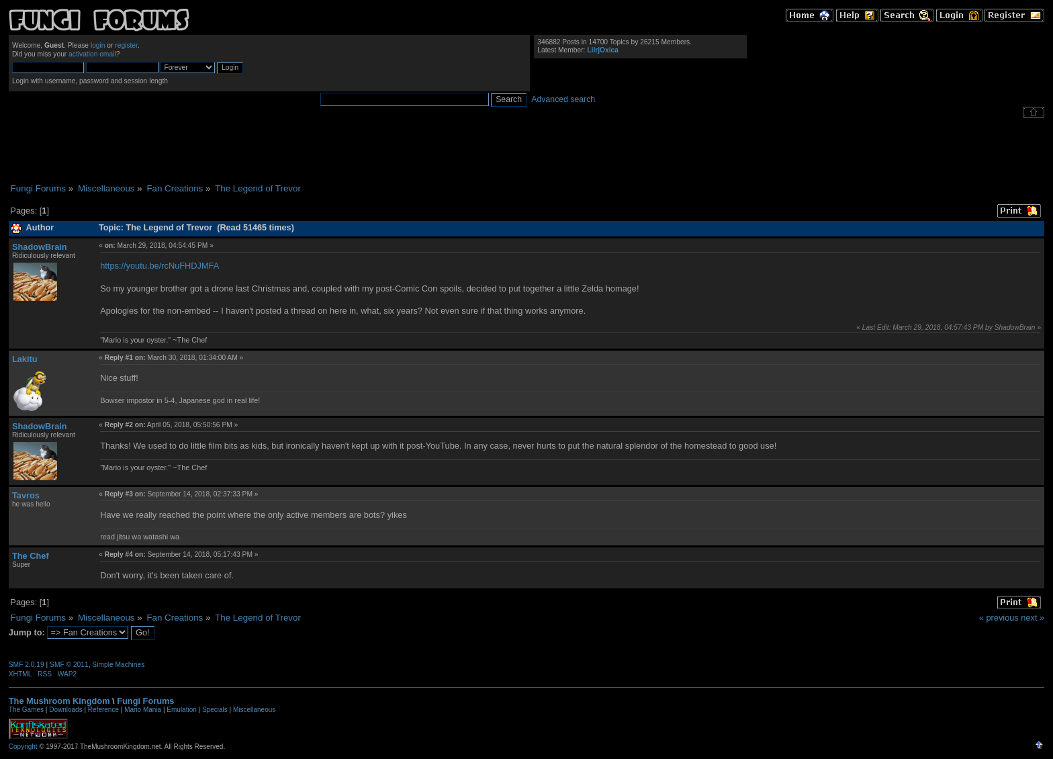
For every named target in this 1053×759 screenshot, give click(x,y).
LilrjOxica (603, 50)
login (98, 45)
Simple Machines (118, 664)
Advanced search (563, 99)
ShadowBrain (39, 247)
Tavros (26, 495)
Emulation (181, 709)
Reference (103, 709)
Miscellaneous (254, 709)
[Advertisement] (526, 150)
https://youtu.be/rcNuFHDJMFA (159, 266)
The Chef (30, 556)
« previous (999, 618)
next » (1032, 618)
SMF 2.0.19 (26, 664)
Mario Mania (142, 709)
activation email (92, 54)
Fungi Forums (145, 701)
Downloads (65, 709)
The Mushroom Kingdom (59, 701)
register (126, 45)
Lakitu (25, 359)
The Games (26, 709)
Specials (215, 709)
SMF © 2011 (69, 664)
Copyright (23, 746)
